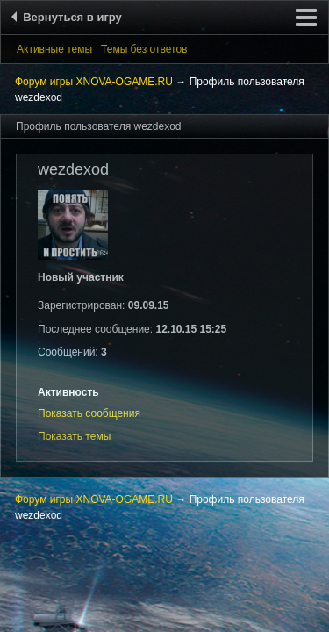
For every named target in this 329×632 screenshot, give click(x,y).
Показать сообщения (89, 413)
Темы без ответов (144, 49)
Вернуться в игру (69, 17)
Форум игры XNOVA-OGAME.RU (94, 81)
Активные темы (54, 49)
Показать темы (74, 436)
